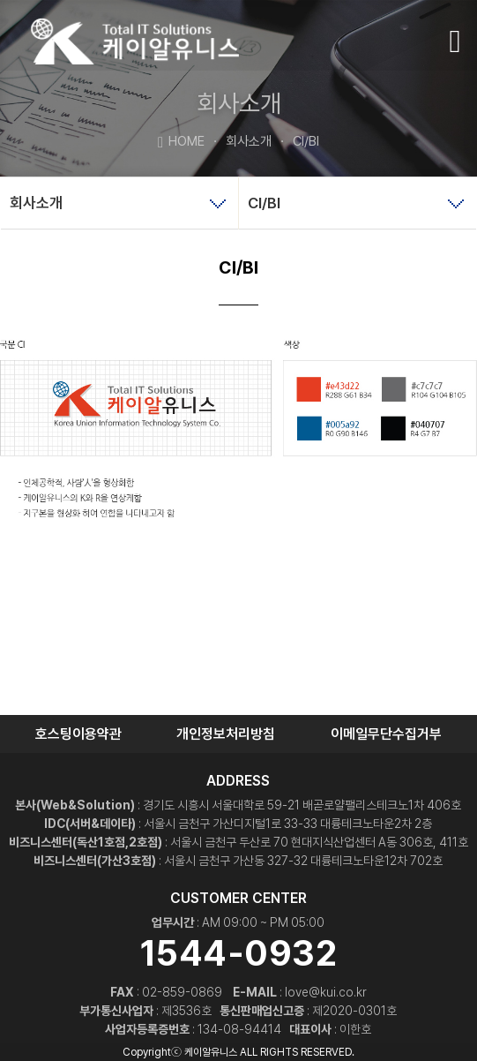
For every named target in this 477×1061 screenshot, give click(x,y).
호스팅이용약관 (78, 734)
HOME (181, 140)
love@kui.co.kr (326, 992)
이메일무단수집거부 (386, 734)
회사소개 (238, 141)
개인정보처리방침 (225, 734)
